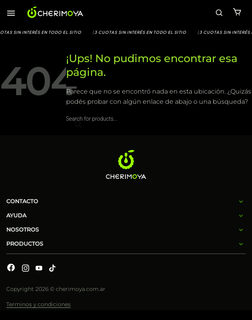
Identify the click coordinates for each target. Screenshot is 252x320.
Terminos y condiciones (38, 304)
